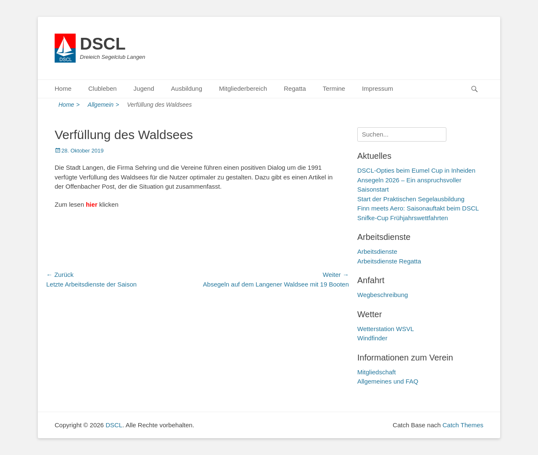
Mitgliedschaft (376, 372)
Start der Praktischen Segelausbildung (410, 199)
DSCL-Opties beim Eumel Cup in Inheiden (416, 170)
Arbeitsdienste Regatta (389, 261)
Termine (334, 88)
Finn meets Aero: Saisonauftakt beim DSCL (418, 208)
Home (63, 88)
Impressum (377, 88)
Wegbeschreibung (382, 294)
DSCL (103, 43)
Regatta (295, 88)
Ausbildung (186, 88)
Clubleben (102, 88)
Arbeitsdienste (377, 251)
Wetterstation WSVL (385, 328)
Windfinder (372, 338)
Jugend (144, 88)
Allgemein (103, 104)
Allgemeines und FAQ (387, 381)
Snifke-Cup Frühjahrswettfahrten (402, 217)
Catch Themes (463, 425)
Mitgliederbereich (243, 88)
